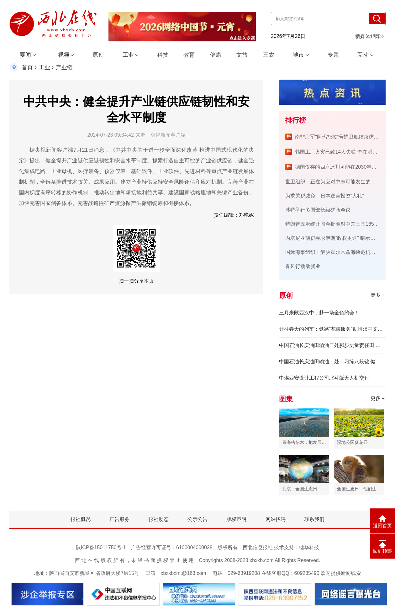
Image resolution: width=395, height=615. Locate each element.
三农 (268, 55)
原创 (98, 55)
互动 (363, 55)
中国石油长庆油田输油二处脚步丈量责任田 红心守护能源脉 (332, 345)
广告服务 (119, 519)
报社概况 (81, 519)
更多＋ (378, 294)
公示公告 (197, 519)
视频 (63, 55)
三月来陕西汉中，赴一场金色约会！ (319, 312)
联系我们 (314, 519)
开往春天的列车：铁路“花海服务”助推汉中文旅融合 (332, 329)
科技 (162, 55)
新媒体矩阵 (369, 36)
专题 (333, 55)
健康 (215, 55)
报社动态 (159, 519)
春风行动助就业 (302, 266)
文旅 (242, 55)
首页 (27, 67)
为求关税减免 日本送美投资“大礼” (324, 195)
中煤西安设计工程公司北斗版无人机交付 (324, 378)
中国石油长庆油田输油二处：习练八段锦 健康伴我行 (332, 361)
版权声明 (236, 519)
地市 (298, 55)
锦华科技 (309, 547)
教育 (189, 55)
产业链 (64, 67)
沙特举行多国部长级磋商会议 (317, 210)
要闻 (25, 55)
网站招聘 (276, 519)
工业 (128, 55)
